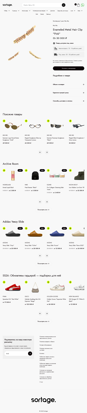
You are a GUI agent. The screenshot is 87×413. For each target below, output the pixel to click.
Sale (37, 14)
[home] (9, 5)
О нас (41, 382)
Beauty (42, 14)
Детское (52, 10)
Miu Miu (66, 21)
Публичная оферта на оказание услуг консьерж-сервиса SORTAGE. (48, 365)
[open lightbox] (24, 56)
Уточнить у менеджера (68, 68)
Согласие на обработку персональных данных (46, 377)
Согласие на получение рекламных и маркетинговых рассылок (47, 371)
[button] (7, 10)
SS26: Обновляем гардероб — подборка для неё (32, 275)
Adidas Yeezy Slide (13, 222)
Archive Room (10, 164)
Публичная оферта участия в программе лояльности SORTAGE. (47, 358)
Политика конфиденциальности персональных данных (48, 337)
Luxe (62, 21)
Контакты (42, 353)
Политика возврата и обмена (47, 341)
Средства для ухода (62, 10)
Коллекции (56, 21)
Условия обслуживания (45, 345)
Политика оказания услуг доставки (46, 349)
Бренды (48, 14)
